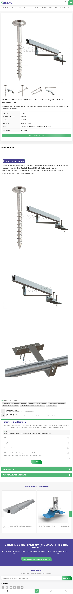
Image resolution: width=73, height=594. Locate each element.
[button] (70, 514)
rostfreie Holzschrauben (56, 403)
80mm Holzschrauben (10, 406)
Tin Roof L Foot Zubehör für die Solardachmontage (54, 526)
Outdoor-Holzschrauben (37, 403)
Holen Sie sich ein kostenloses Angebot (35, 559)
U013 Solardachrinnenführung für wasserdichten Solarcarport (17, 526)
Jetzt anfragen (35, 135)
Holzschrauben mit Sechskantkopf (14, 403)
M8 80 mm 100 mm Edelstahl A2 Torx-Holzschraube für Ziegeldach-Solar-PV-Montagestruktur (27, 433)
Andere (37, 8)
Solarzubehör (28, 8)
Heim (20, 8)
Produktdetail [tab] (7, 148)
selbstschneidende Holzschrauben (32, 406)
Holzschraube (51, 406)
